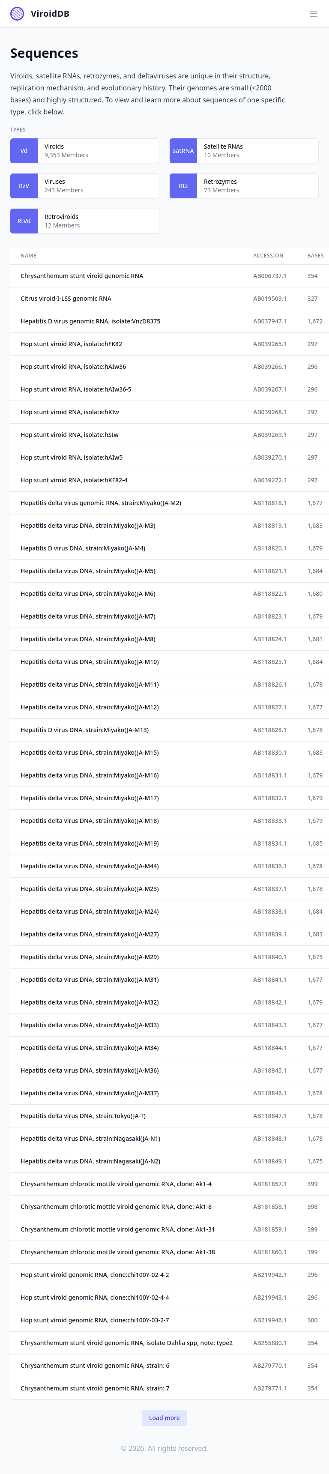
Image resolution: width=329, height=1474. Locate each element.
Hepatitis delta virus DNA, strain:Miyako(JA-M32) (90, 1002)
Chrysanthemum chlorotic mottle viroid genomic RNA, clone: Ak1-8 (116, 1206)
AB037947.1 (270, 321)
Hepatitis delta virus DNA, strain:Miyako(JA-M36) (90, 1070)
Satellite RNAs (223, 146)
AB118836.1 (270, 866)
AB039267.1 (270, 389)
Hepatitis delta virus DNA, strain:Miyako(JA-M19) (90, 843)
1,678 (315, 684)
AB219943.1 (270, 1297)
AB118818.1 (270, 503)
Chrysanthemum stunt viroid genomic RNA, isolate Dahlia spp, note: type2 (127, 1343)
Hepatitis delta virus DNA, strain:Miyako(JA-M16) (90, 775)
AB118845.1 (270, 1070)
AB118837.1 (270, 889)
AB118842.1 (270, 1002)
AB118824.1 (270, 639)
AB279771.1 (270, 1388)
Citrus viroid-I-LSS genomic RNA (66, 298)
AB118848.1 (270, 1138)
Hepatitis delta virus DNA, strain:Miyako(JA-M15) (90, 752)
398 (312, 1206)
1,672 (315, 321)
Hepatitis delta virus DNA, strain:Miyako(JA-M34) (90, 1047)
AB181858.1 (270, 1206)
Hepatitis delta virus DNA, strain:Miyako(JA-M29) (90, 957)
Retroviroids (61, 216)
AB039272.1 (270, 480)
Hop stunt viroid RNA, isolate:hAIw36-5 (76, 389)
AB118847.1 (270, 1116)
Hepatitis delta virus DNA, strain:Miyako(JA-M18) (90, 820)
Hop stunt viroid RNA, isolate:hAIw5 (72, 457)
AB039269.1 (270, 435)
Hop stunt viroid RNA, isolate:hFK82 (71, 344)
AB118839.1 (270, 934)
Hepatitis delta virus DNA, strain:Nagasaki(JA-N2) (90, 1161)
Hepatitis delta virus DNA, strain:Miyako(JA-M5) (88, 571)
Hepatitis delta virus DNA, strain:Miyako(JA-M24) (90, 911)
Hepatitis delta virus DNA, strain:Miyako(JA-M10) (90, 662)
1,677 (315, 503)
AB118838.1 (270, 911)
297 (312, 344)
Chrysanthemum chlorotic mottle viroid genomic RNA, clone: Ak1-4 (116, 1184)
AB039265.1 (270, 344)
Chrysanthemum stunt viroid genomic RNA (82, 276)
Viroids (54, 146)
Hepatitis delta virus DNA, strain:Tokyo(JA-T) (83, 1116)
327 (312, 298)
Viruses (55, 181)
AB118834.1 (270, 843)
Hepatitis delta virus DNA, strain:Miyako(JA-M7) (88, 616)
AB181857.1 (270, 1184)
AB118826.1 (270, 684)
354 (312, 276)
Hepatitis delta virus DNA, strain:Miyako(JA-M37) (90, 1093)
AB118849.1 (270, 1161)
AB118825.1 (270, 662)
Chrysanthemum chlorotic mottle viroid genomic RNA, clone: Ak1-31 (118, 1229)
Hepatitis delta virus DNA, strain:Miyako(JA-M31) (90, 979)
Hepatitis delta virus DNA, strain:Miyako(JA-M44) (90, 866)
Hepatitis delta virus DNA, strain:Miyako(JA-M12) (90, 707)
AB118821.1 (270, 571)
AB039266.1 (270, 366)
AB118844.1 (270, 1047)
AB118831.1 (270, 775)
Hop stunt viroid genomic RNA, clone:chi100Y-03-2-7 (95, 1320)
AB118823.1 (270, 616)
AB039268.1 (270, 412)
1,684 (315, 571)
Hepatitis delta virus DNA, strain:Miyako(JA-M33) (90, 1025)
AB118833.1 (270, 820)
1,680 (315, 593)
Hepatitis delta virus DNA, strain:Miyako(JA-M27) (90, 934)
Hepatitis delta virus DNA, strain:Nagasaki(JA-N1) (90, 1138)
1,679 (315, 548)
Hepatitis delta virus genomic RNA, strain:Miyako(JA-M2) (101, 503)
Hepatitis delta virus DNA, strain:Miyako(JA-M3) (88, 525)
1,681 (315, 639)
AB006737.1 (270, 276)
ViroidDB (50, 13)
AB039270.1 (270, 457)
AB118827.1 (270, 707)
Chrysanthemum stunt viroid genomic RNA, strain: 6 (95, 1365)
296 (312, 366)
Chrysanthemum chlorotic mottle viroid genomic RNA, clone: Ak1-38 (118, 1252)
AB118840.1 (270, 957)
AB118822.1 (270, 593)
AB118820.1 (270, 548)
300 (312, 1320)
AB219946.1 (270, 1320)
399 (312, 1184)
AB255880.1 (270, 1343)
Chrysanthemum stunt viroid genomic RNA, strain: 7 (95, 1388)
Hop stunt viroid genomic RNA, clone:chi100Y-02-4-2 (95, 1275)
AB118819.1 (270, 525)
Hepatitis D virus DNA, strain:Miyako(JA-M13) (85, 730)
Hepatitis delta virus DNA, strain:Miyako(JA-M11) (90, 684)
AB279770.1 (270, 1365)
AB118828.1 (270, 730)
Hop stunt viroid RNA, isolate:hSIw (70, 435)
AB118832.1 (270, 798)
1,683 (315, 525)
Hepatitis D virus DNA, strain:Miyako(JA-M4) (83, 548)
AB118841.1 (270, 979)
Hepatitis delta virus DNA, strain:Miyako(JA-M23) (90, 889)
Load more (164, 1418)
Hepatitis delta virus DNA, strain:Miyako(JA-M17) (90, 798)
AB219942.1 (270, 1275)
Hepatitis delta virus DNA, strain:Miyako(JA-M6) (88, 593)
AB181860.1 (270, 1252)
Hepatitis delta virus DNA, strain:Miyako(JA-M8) (88, 639)
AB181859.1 (270, 1229)
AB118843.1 (270, 1025)
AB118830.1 (270, 752)
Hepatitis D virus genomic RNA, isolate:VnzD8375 (90, 321)
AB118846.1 (270, 1093)
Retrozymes (220, 181)
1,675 (315, 957)
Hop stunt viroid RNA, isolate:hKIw (70, 412)
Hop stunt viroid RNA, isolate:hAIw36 (73, 366)
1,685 (315, 843)
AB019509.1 (270, 298)
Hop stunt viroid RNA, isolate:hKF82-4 (74, 480)
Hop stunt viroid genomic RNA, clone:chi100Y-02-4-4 (95, 1297)
